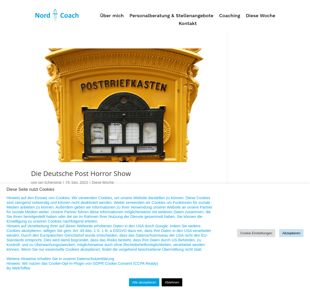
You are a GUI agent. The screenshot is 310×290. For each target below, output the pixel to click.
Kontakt (188, 24)
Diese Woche (260, 16)
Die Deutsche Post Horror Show (81, 173)
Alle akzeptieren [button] (144, 282)
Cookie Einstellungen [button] (256, 233)
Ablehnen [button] (172, 282)
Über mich (112, 16)
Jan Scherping (49, 182)
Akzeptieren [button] (291, 233)
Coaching (229, 16)
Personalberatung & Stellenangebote (171, 16)
